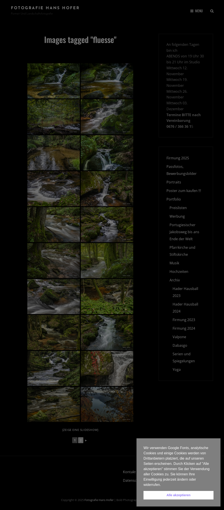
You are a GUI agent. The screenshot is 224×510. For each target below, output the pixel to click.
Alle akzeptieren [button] (178, 495)
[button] (162, 485)
